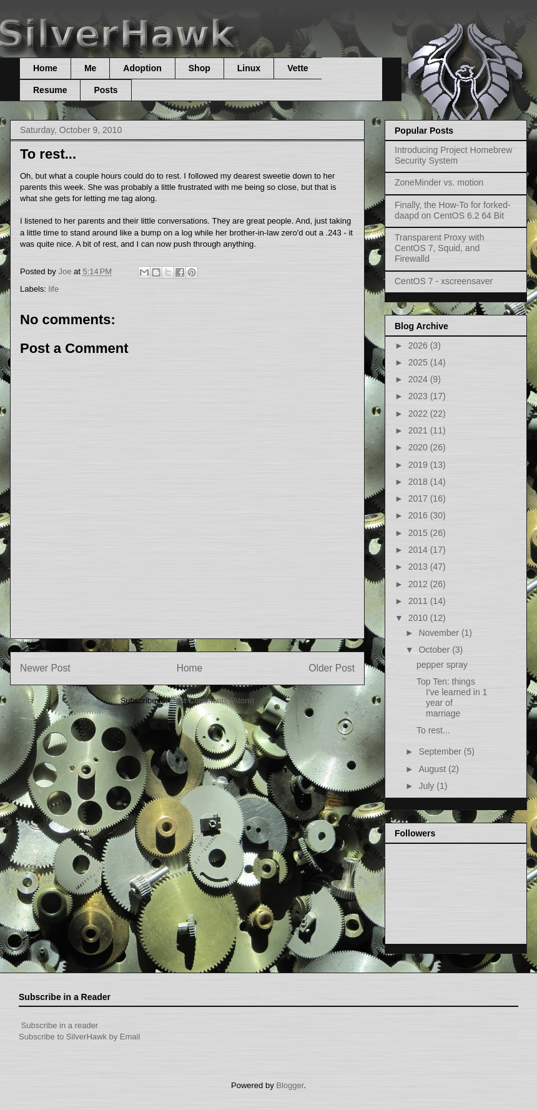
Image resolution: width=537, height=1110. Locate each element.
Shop (199, 68)
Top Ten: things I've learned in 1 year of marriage (451, 697)
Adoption (142, 68)
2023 (419, 396)
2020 (419, 447)
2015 (419, 533)
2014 (419, 550)
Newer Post (45, 668)
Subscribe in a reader (60, 1025)
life (54, 289)
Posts (105, 90)
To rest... (433, 730)
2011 (419, 601)
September (440, 751)
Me (90, 68)
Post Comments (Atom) (212, 700)
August (433, 769)
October (435, 650)
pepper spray (442, 665)
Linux (248, 68)
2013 (419, 567)
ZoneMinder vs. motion (439, 182)
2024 (419, 379)
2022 (419, 414)
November (439, 633)
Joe (66, 271)
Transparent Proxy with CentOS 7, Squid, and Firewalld (439, 248)
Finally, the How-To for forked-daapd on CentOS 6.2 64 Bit (453, 210)
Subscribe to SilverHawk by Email (79, 1036)
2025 (419, 362)
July (427, 786)
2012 (419, 584)
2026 (419, 345)
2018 (419, 482)
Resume (50, 90)
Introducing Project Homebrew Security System (453, 155)
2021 (419, 430)
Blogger (289, 1085)
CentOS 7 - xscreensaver (444, 281)
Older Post (331, 668)
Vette (297, 68)
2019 (419, 465)
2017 (419, 498)
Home (45, 68)
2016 (419, 515)
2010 (419, 618)
